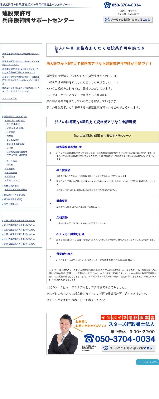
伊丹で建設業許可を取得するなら (19, 225)
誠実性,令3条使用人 (16, 128)
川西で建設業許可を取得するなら (19, 234)
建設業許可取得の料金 (39, 31)
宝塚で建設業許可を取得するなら (19, 220)
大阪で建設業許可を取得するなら (19, 244)
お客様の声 (92, 31)
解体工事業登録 (11, 186)
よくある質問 (13, 140)
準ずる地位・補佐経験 (17, 155)
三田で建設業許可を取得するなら (19, 230)
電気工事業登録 (11, 204)
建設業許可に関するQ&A (15, 116)
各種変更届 (12, 172)
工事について (13, 180)
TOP (13, 31)
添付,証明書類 (13, 124)
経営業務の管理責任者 (17, 152)
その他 (10, 148)
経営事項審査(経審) (13, 199)
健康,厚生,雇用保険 (15, 144)
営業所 (10, 165)
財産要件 (11, 168)
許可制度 (11, 132)
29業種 (10, 136)
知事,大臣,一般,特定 (16, 120)
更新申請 (11, 176)
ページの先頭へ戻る (147, 362)
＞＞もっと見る (9, 98)
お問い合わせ (145, 31)
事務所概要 (119, 31)
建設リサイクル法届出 (17, 189)
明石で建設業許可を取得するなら (19, 239)
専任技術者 (12, 161)
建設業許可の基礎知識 (14, 195)
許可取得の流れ (66, 31)
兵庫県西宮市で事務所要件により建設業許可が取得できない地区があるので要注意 (20, 80)
